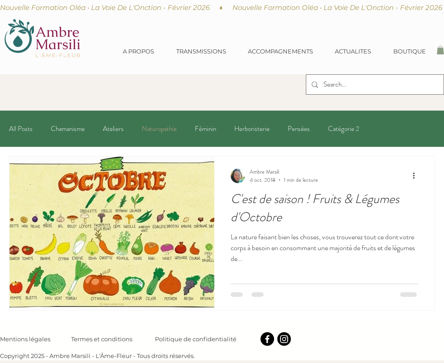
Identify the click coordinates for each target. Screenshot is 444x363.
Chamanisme (68, 129)
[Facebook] (267, 339)
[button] (200, 51)
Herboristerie (252, 129)
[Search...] (374, 84)
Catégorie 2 (343, 129)
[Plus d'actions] (416, 175)
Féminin (205, 129)
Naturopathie (159, 129)
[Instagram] (284, 339)
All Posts (21, 129)
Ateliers (113, 129)
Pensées (299, 129)
